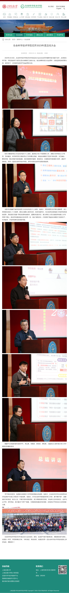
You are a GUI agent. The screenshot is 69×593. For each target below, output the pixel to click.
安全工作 (58, 15)
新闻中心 (20, 39)
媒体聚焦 (50, 35)
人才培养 (22, 15)
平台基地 (40, 15)
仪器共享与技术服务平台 (10, 575)
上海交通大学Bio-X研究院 (10, 573)
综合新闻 (19, 35)
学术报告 (29, 35)
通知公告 (39, 35)
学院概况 (10, 15)
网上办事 (64, 15)
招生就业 (28, 15)
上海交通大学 (6, 570)
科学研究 (34, 15)
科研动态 (9, 35)
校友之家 (52, 15)
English (59, 8)
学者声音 (60, 35)
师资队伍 (16, 15)
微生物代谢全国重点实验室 (10, 581)
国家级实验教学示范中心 (10, 578)
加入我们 (51, 6)
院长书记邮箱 (60, 6)
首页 (4, 15)
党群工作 (46, 15)
